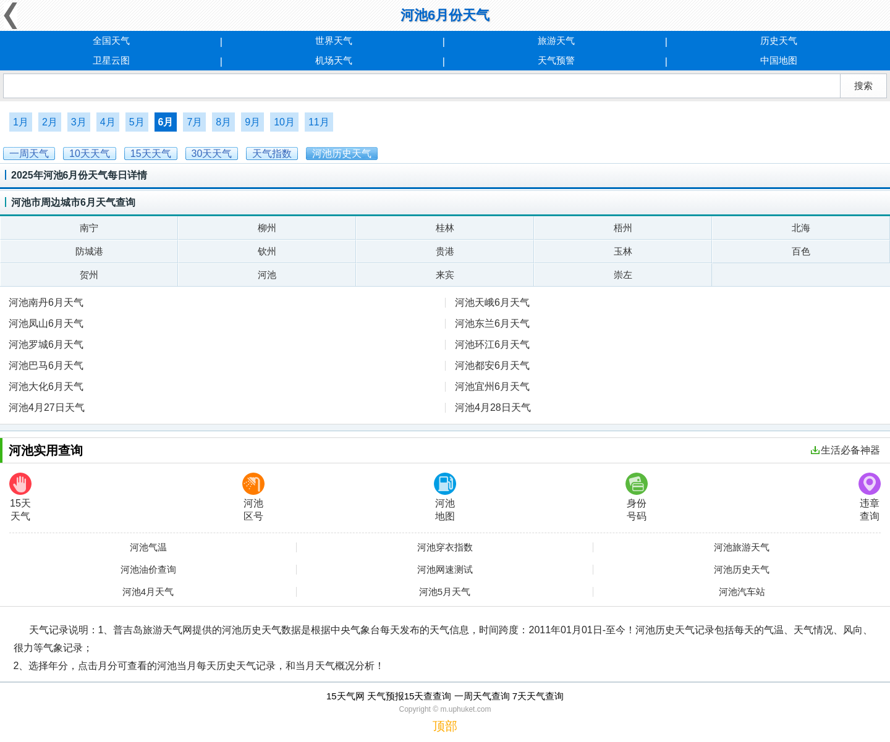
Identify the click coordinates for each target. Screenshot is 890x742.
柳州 (267, 227)
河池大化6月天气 (46, 386)
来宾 (445, 274)
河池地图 (445, 497)
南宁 (89, 227)
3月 (79, 122)
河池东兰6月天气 (492, 323)
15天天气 (20, 497)
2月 (49, 122)
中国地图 (778, 60)
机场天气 (333, 60)
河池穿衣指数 (445, 547)
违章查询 (869, 497)
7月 (194, 122)
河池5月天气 (444, 592)
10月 (284, 122)
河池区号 (253, 497)
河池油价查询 (148, 570)
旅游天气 (556, 40)
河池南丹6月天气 (46, 302)
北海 (801, 227)
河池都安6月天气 (492, 365)
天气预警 (556, 60)
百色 (801, 251)
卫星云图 (111, 60)
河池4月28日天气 (493, 407)
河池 (267, 274)
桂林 (445, 227)
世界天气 (333, 40)
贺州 (89, 274)
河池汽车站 (742, 592)
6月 (166, 122)
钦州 (267, 251)
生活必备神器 (845, 450)
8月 (223, 122)
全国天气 (111, 40)
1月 (20, 122)
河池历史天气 (741, 570)
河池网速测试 (445, 570)
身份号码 (636, 497)
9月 (252, 122)
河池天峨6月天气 (492, 302)
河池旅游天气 (741, 547)
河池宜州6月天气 (492, 386)
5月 (137, 122)
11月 (318, 122)
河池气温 (148, 547)
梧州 (623, 227)
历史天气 (778, 40)
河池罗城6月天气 (46, 344)
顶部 (445, 726)
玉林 (623, 251)
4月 (108, 122)
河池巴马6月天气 (46, 365)
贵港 (445, 251)
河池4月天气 (148, 592)
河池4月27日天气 (47, 407)
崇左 (623, 274)
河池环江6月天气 (492, 344)
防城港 (89, 251)
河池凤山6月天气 (46, 323)
